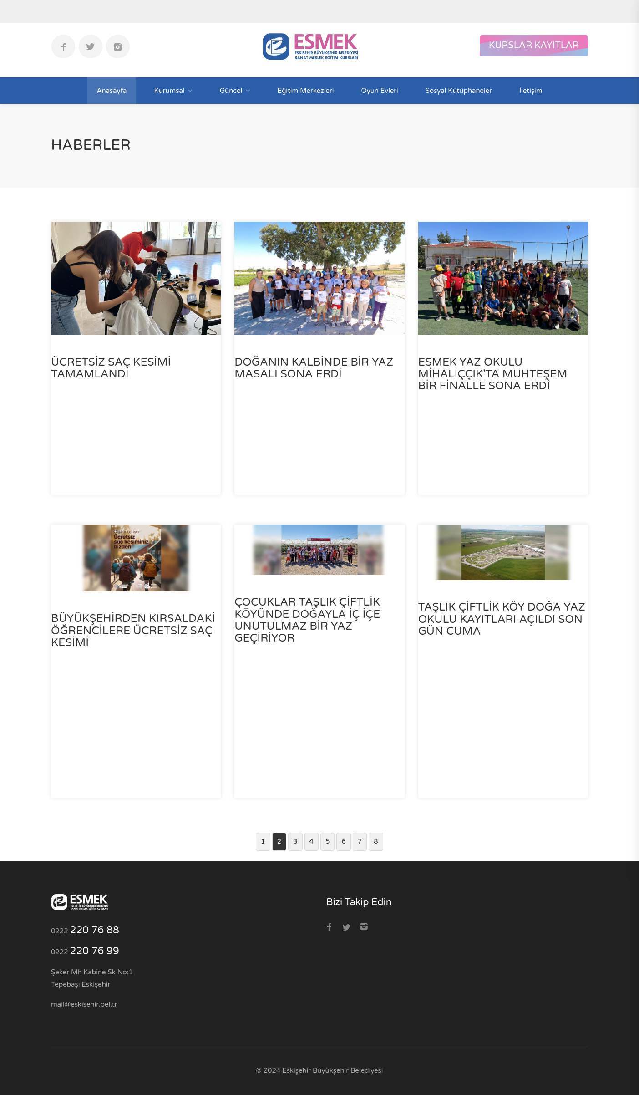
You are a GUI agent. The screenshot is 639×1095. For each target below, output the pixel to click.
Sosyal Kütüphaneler (459, 91)
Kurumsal (169, 91)
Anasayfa (111, 91)
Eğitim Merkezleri (306, 91)
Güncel (231, 91)
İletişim (531, 91)
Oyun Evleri (379, 91)
